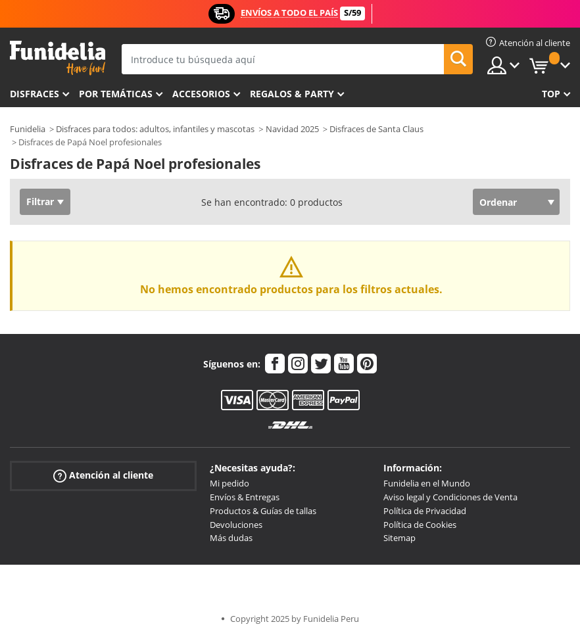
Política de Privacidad (424, 511)
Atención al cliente (103, 476)
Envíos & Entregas (244, 497)
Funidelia (27, 129)
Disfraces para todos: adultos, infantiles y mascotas (155, 129)
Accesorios (201, 93)
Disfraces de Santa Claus (376, 129)
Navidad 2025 (292, 129)
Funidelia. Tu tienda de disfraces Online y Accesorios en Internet (57, 58)
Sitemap (399, 538)
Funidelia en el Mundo (426, 483)
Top (551, 93)
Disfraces (34, 93)
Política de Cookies (419, 525)
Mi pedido (229, 483)
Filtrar (40, 201)
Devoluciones (236, 525)
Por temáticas (116, 93)
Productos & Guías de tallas (263, 511)
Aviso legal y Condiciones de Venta (450, 497)
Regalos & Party (292, 93)
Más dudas (231, 538)
